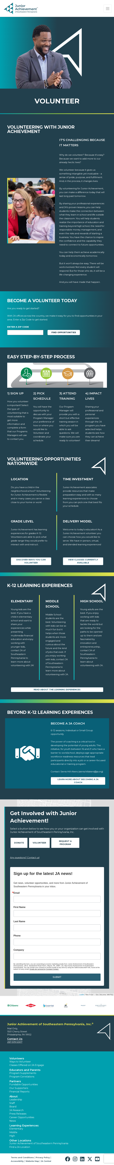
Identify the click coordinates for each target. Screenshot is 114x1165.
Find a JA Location (19, 1147)
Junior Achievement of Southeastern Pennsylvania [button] (38, 1143)
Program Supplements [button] (22, 1073)
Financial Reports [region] (19, 1091)
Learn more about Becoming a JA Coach (78, 781)
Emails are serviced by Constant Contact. (44, 969)
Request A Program (65, 843)
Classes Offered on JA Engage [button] (26, 1065)
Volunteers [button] (16, 1058)
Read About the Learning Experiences (57, 689)
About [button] (13, 1096)
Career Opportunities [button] (21, 1117)
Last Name (19, 921)
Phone (17, 936)
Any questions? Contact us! (24, 857)
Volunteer (39, 842)
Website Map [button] (32, 1161)
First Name (20, 907)
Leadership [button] (15, 1099)
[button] (68, 1159)
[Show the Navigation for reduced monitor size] (108, 9)
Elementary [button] (16, 1128)
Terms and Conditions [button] (22, 1157)
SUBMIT (57, 977)
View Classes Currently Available (83, 561)
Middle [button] (13, 1132)
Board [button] (12, 1106)
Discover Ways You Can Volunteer (31, 561)
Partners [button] (15, 1081)
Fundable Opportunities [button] (23, 1084)
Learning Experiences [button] (24, 1125)
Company (19, 950)
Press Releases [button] (17, 1113)
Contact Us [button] (14, 1039)
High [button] (12, 1135)
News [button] (12, 1120)
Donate (19, 842)
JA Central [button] (46, 1161)
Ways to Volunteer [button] (20, 1061)
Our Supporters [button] (18, 1088)
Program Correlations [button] (21, 1076)
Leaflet (81, 995)
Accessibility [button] (17, 1161)
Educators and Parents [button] (24, 1070)
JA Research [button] (16, 1110)
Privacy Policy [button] (43, 1157)
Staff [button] (12, 1103)
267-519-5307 (14, 1042)
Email (17, 893)
